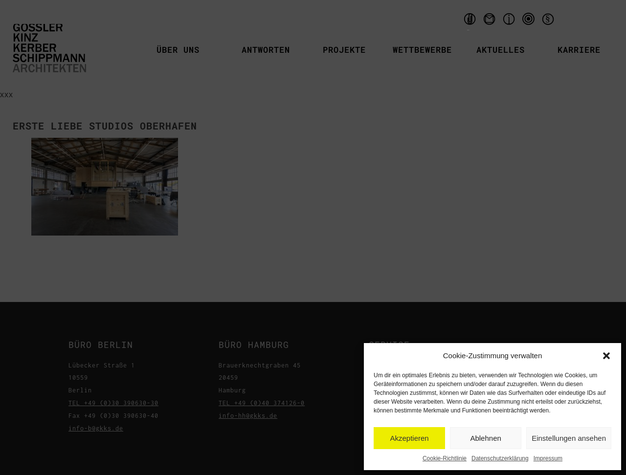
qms (529, 21)
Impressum (548, 458)
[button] (606, 356)
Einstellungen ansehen (569, 438)
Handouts (468, 21)
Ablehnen (485, 438)
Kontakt (490, 21)
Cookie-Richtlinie (445, 458)
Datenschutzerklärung (500, 458)
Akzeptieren (409, 438)
